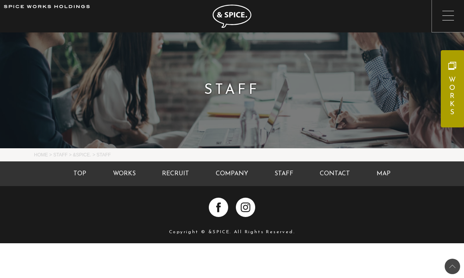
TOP (79, 174)
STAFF (284, 174)
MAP (384, 174)
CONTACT (335, 174)
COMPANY (232, 174)
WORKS (124, 174)
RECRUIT (175, 174)
